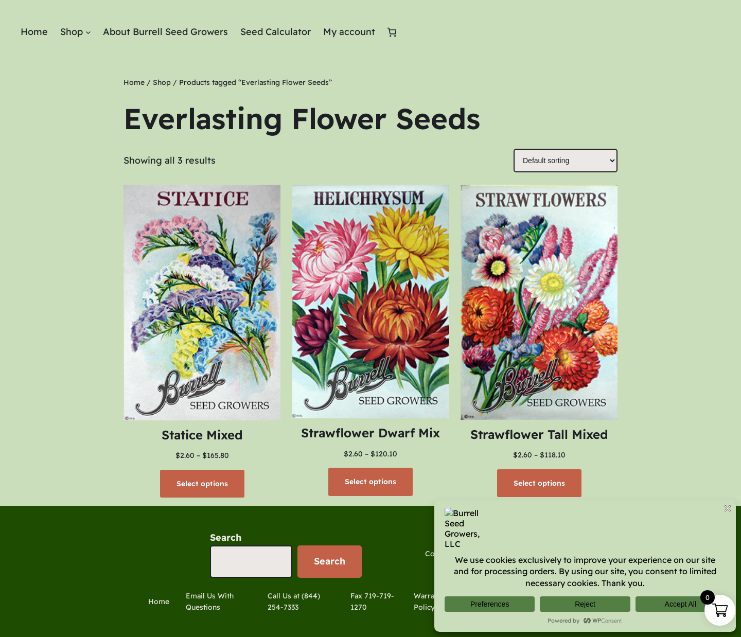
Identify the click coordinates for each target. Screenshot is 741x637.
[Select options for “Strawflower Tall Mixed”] (539, 483)
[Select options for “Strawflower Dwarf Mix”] (370, 482)
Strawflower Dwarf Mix (370, 432)
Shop (162, 82)
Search (225, 537)
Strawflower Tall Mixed (539, 434)
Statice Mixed (202, 435)
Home (134, 82)
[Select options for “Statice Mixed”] (202, 484)
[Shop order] (565, 160)
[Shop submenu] (88, 32)
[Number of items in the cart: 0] (391, 32)
